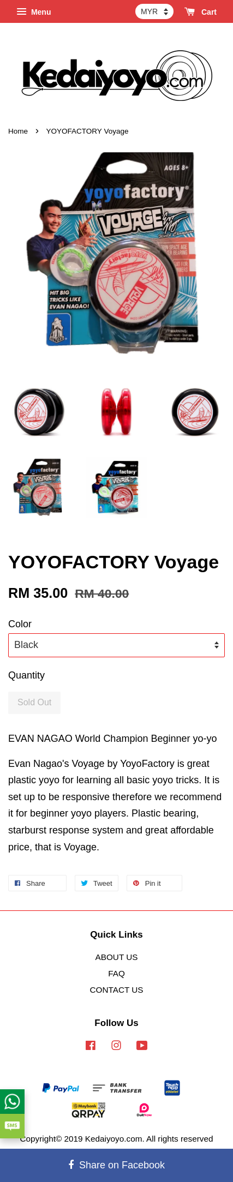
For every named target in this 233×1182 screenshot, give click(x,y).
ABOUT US (116, 957)
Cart (200, 12)
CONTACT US (116, 989)
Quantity (26, 675)
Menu (33, 12)
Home (18, 131)
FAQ (116, 973)
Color (20, 624)
